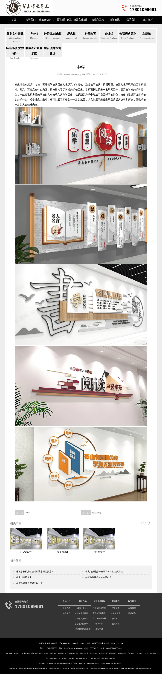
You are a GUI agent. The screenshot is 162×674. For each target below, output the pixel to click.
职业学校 (96, 513)
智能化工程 (98, 19)
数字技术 (148, 19)
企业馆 (109, 36)
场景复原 (53, 653)
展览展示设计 (74, 653)
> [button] (149, 523)
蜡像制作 (34, 653)
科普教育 (90, 36)
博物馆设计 (84, 653)
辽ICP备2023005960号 (68, 643)
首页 (13, 19)
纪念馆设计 (94, 653)
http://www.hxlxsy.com (73, 648)
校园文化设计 (81, 19)
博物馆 (34, 36)
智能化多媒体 (99, 601)
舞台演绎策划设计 (52, 51)
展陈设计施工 (64, 19)
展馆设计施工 (63, 653)
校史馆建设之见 (24, 577)
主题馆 (146, 36)
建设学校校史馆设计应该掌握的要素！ (35, 571)
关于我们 (31, 19)
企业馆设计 (103, 653)
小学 (27, 513)
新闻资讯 (115, 19)
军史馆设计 (63, 658)
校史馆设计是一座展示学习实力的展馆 (104, 571)
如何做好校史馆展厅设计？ (29, 583)
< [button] (143, 523)
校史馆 (18, 84)
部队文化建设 (15, 37)
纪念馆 (71, 36)
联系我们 (131, 19)
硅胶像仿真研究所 (47, 19)
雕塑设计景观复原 (34, 52)
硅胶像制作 (26, 653)
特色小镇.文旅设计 (15, 52)
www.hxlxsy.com (71, 74)
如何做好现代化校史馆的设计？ (100, 577)
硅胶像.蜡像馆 (52, 36)
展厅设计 (17, 653)
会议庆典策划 (128, 36)
